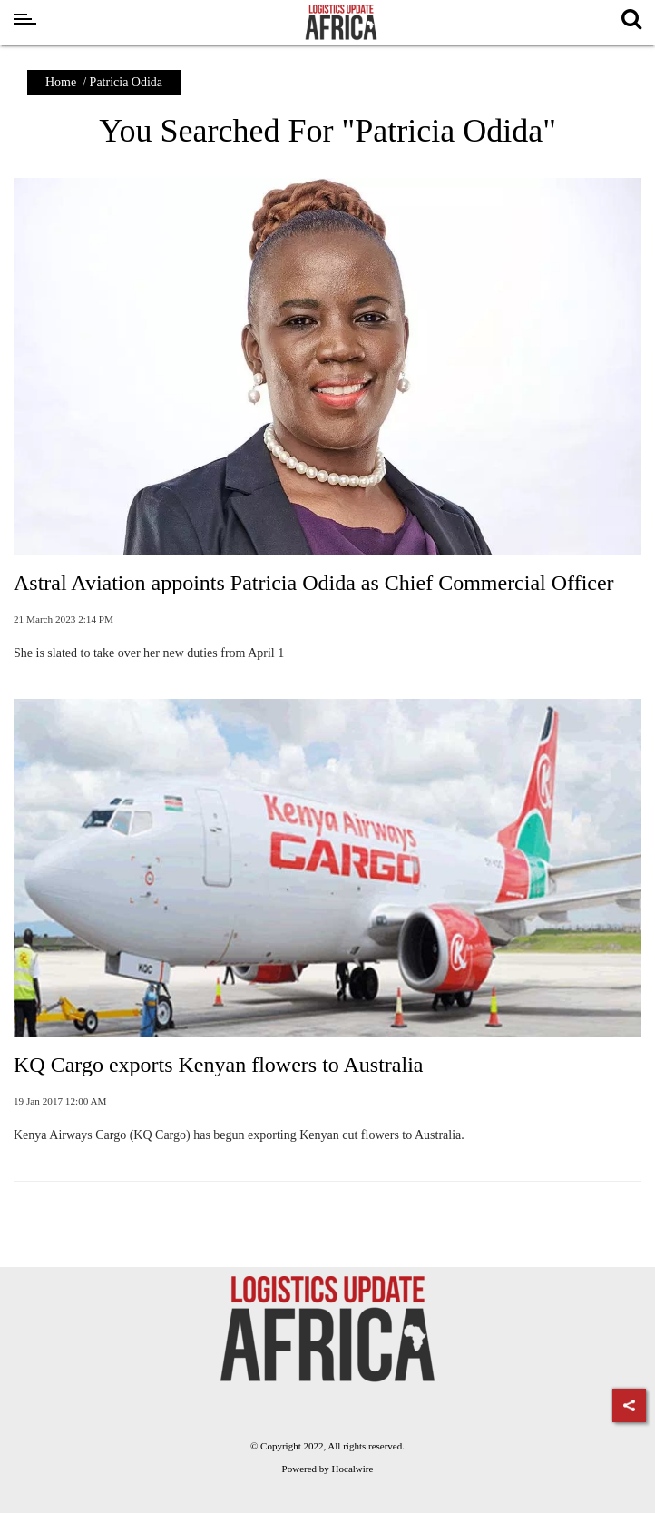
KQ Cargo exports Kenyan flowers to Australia (218, 1064)
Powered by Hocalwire (328, 1468)
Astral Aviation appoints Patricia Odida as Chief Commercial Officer (314, 582)
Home (60, 82)
